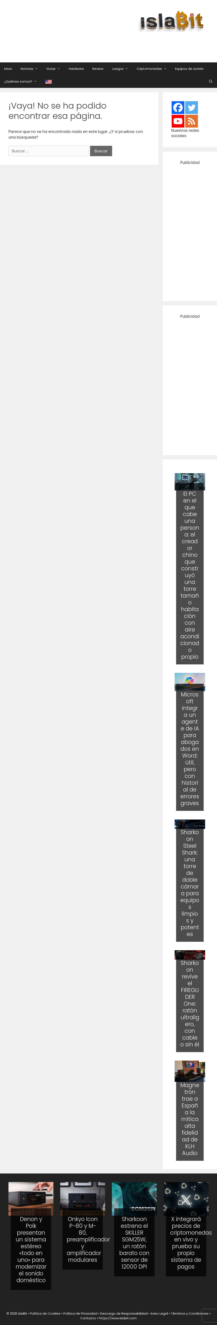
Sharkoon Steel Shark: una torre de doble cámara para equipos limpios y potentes (189, 883)
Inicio (8, 68)
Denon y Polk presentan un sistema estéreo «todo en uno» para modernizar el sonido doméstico (31, 1249)
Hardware (76, 68)
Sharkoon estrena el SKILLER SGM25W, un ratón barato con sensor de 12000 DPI (134, 1242)
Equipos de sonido (189, 68)
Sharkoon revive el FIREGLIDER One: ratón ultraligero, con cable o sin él (189, 1003)
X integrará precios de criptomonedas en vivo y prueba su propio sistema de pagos (191, 1242)
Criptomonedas (154, 68)
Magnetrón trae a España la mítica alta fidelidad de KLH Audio (189, 1119)
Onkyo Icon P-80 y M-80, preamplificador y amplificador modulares (88, 1239)
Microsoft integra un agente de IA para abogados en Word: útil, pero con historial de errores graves (189, 749)
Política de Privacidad (80, 1313)
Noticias (31, 68)
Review (97, 68)
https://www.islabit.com (118, 1318)
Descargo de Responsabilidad (123, 1313)
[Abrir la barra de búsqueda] (210, 81)
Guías (55, 68)
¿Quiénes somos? (22, 81)
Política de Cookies (45, 1313)
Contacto (88, 1318)
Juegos (122, 68)
